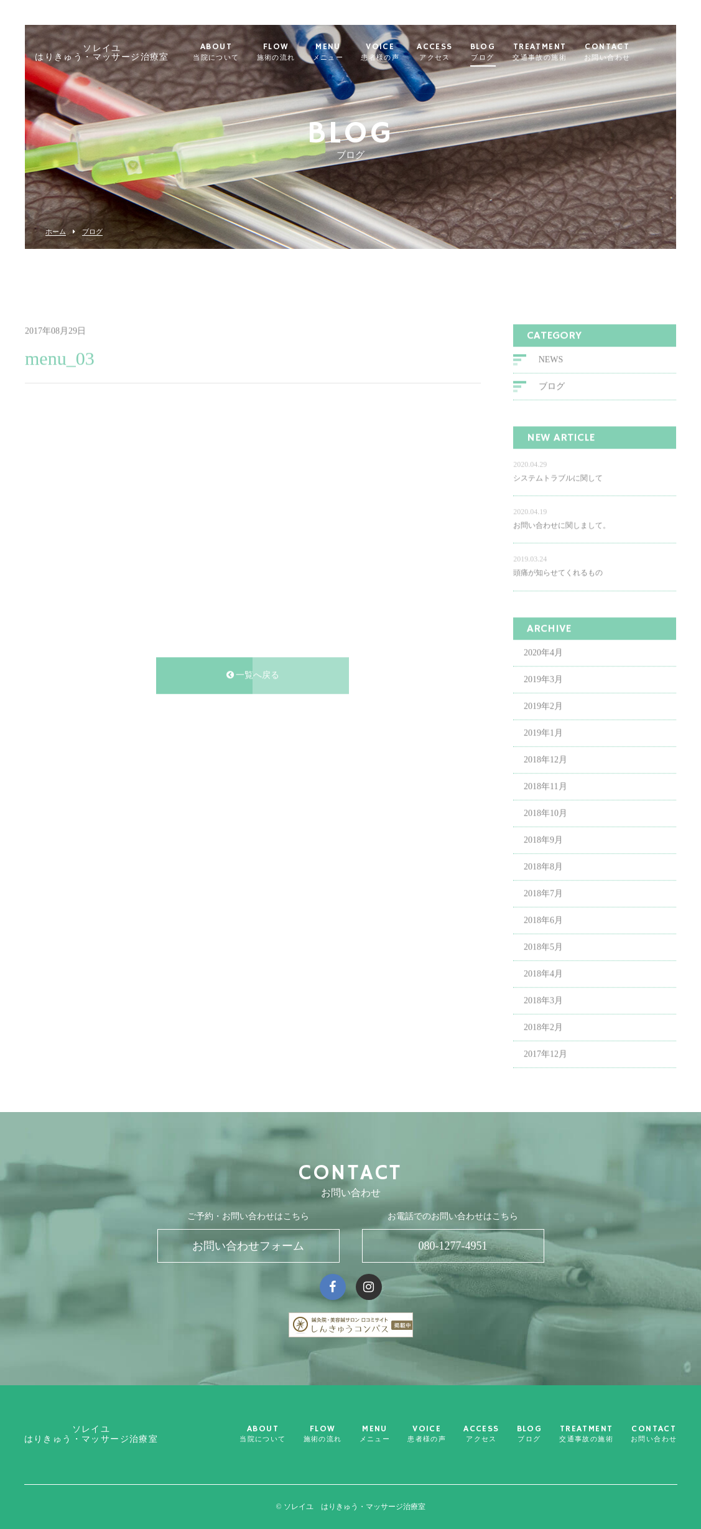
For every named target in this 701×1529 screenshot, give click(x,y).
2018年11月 (545, 820)
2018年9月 (543, 874)
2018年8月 (543, 900)
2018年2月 (543, 1061)
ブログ (92, 231)
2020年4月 (543, 686)
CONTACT (624, 52)
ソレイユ (119, 53)
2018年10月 (545, 847)
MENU (344, 52)
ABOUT (233, 52)
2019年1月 (543, 767)
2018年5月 (543, 981)
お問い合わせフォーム (248, 1246)
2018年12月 (545, 793)
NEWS (551, 394)
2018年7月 (543, 927)
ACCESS (451, 52)
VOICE (397, 52)
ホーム (55, 231)
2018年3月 (543, 1034)
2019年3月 (543, 713)
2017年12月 (545, 1088)
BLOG (499, 52)
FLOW (292, 52)
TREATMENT (556, 52)
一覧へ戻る (253, 709)
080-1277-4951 (453, 1246)
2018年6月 (543, 954)
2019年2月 (543, 740)
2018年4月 (543, 1007)
